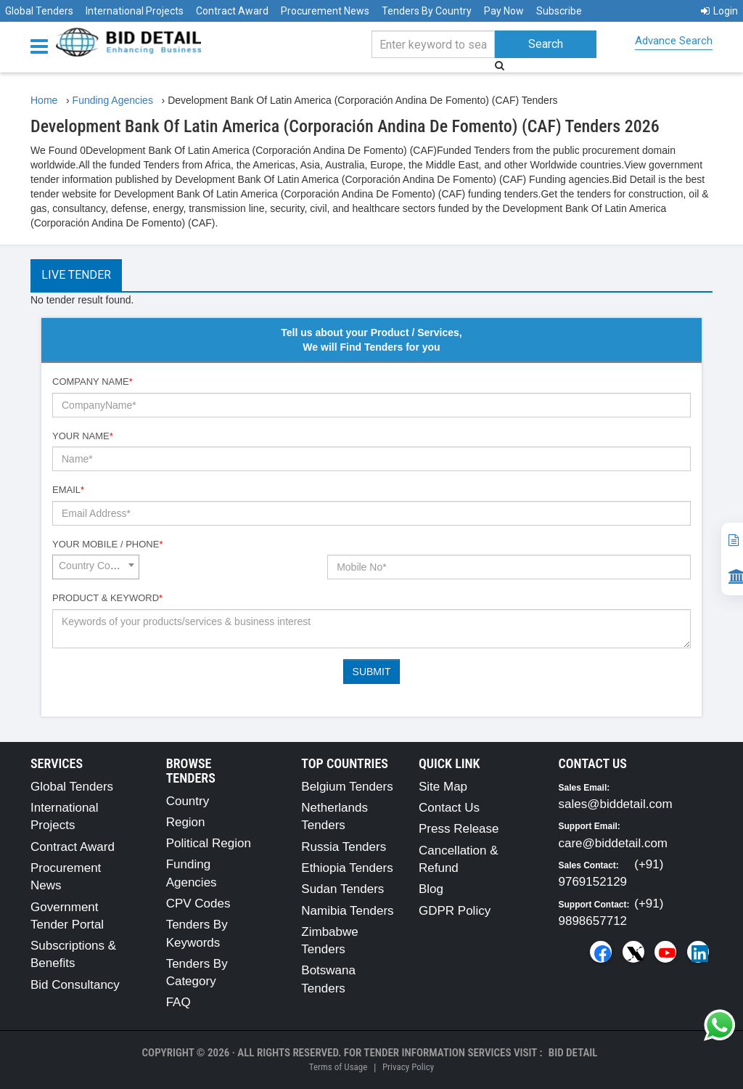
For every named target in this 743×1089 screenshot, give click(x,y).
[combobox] (95, 567)
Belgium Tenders (347, 787)
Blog (431, 889)
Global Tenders (39, 11)
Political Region (208, 843)
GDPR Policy (454, 911)
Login (719, 11)
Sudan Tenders (342, 889)
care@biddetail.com (613, 843)
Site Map (443, 787)
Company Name (92, 381)
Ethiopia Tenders (347, 868)
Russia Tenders (343, 847)
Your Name (82, 436)
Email (68, 489)
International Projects (135, 11)
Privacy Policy (408, 1066)
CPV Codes (198, 903)
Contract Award (232, 11)
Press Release (459, 829)
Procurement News (325, 11)
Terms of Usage (338, 1066)
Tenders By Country (427, 11)
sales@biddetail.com (616, 804)
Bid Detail (573, 1052)
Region (185, 822)
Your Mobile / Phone (107, 544)
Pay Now (504, 11)
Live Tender (76, 275)
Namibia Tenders (347, 911)
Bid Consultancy (75, 985)
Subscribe (559, 11)
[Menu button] (42, 45)
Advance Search (674, 40)
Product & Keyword (107, 597)
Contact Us (449, 808)
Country (188, 801)
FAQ (178, 1002)
